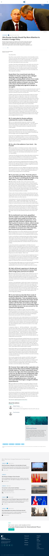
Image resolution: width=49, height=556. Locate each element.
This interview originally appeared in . (18, 399)
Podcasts (38, 540)
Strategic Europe (10, 497)
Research (26, 536)
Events (38, 537)
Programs (39, 535)
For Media (38, 547)
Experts (26, 542)
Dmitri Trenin (5, 51)
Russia (23, 444)
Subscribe (11, 529)
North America (12, 444)
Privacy (38, 546)
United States (18, 444)
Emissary (26, 538)
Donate (26, 544)
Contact (38, 542)
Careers (38, 545)
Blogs (38, 539)
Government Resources (40, 548)
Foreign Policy (5, 444)
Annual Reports (39, 544)
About (26, 540)
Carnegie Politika (11, 463)
